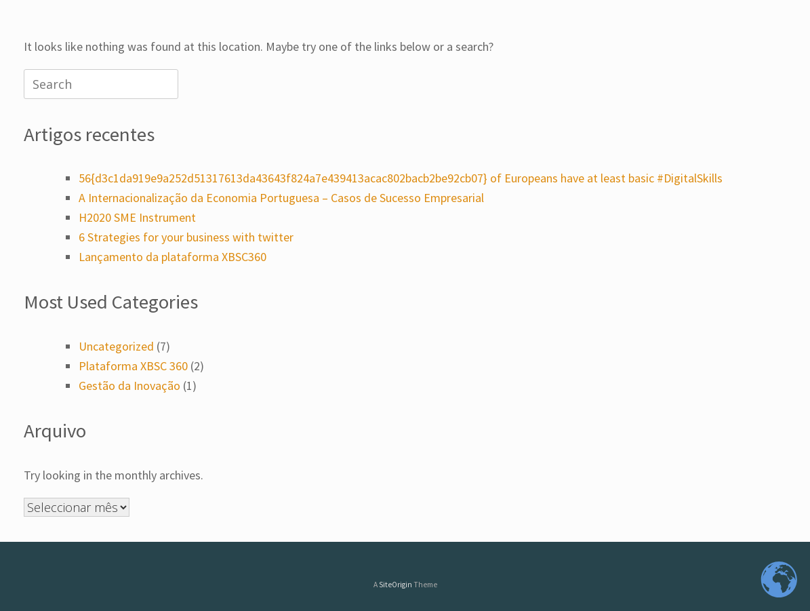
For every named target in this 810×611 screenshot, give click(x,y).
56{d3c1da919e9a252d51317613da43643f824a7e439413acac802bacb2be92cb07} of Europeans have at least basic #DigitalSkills (401, 178)
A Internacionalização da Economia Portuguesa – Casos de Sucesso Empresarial (281, 197)
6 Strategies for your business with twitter (186, 237)
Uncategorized (116, 346)
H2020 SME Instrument (137, 217)
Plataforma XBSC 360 (133, 366)
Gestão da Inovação (129, 385)
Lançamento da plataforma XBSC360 (172, 256)
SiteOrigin (395, 584)
